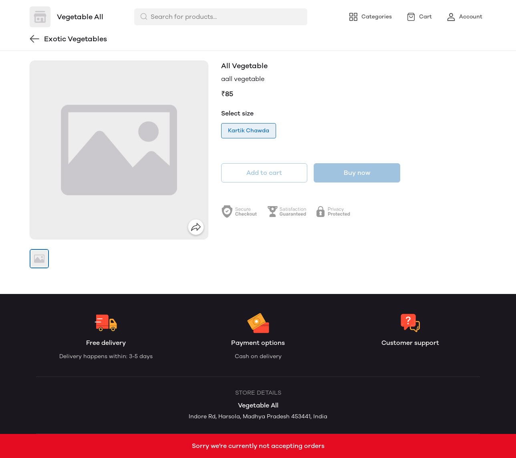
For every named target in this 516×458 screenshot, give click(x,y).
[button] (39, 258)
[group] (119, 150)
